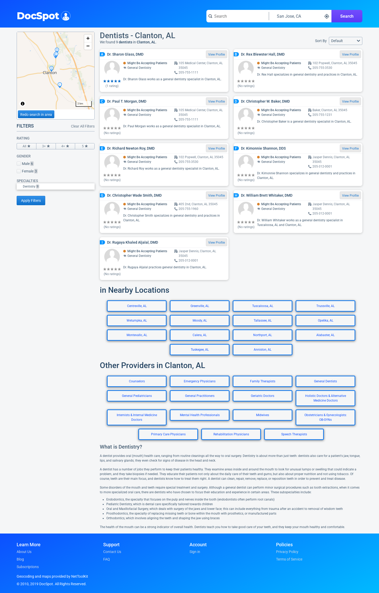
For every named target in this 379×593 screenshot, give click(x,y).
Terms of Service (289, 559)
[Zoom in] (88, 38)
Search (347, 16)
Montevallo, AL (137, 335)
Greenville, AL (200, 306)
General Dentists (325, 381)
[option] (59, 186)
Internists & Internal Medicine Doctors (137, 417)
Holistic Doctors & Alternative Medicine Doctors (325, 398)
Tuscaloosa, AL (262, 306)
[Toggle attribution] (22, 104)
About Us (24, 552)
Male (25, 163)
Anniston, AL (262, 349)
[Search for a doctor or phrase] (237, 16)
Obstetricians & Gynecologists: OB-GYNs (325, 417)
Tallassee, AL (263, 320)
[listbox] (56, 186)
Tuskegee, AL (200, 349)
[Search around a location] (300, 16)
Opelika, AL (325, 320)
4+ (65, 146)
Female (27, 171)
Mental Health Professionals (200, 415)
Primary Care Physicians (168, 434)
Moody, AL (200, 320)
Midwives (262, 415)
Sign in (195, 552)
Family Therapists (262, 381)
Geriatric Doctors (262, 396)
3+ (46, 146)
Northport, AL (262, 335)
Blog (20, 559)
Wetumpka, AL (137, 320)
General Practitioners (199, 396)
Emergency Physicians (199, 381)
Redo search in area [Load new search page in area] (36, 114)
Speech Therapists (294, 434)
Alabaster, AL (325, 335)
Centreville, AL (137, 306)
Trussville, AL (325, 306)
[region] (55, 70)
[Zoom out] (88, 46)
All (26, 146)
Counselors (137, 381)
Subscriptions (28, 567)
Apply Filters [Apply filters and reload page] (31, 200)
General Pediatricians (137, 396)
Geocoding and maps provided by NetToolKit (52, 576)
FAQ (106, 559)
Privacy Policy (287, 552)
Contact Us (112, 552)
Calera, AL (200, 335)
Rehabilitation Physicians (231, 434)
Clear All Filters (83, 126)
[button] (345, 41)
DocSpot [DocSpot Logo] (42, 15)
